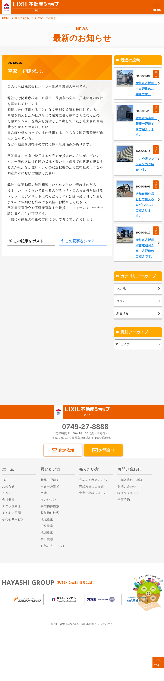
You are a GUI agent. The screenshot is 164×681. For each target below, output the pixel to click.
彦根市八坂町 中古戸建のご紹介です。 (144, 92)
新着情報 (123, 349)
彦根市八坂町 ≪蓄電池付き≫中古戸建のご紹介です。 (144, 275)
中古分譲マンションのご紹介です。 (144, 182)
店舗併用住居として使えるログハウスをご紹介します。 (144, 227)
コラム (156, 74)
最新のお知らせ (24, 18)
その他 (121, 320)
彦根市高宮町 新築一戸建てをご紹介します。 (144, 137)
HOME (6, 18)
